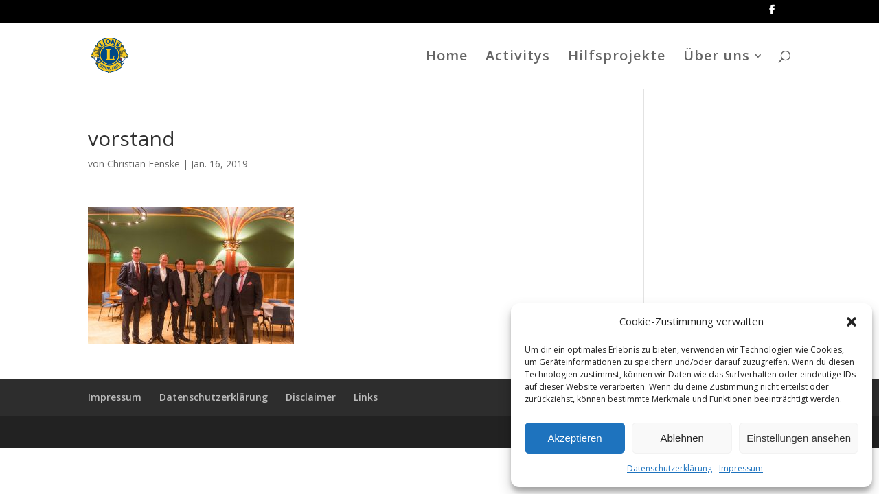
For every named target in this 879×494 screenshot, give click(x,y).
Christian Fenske (143, 163)
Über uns (716, 57)
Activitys (518, 57)
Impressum (741, 468)
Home (447, 57)
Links (366, 396)
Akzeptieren (574, 438)
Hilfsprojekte (616, 57)
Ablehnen (681, 438)
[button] (851, 322)
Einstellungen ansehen (798, 438)
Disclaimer (311, 396)
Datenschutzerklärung (669, 468)
